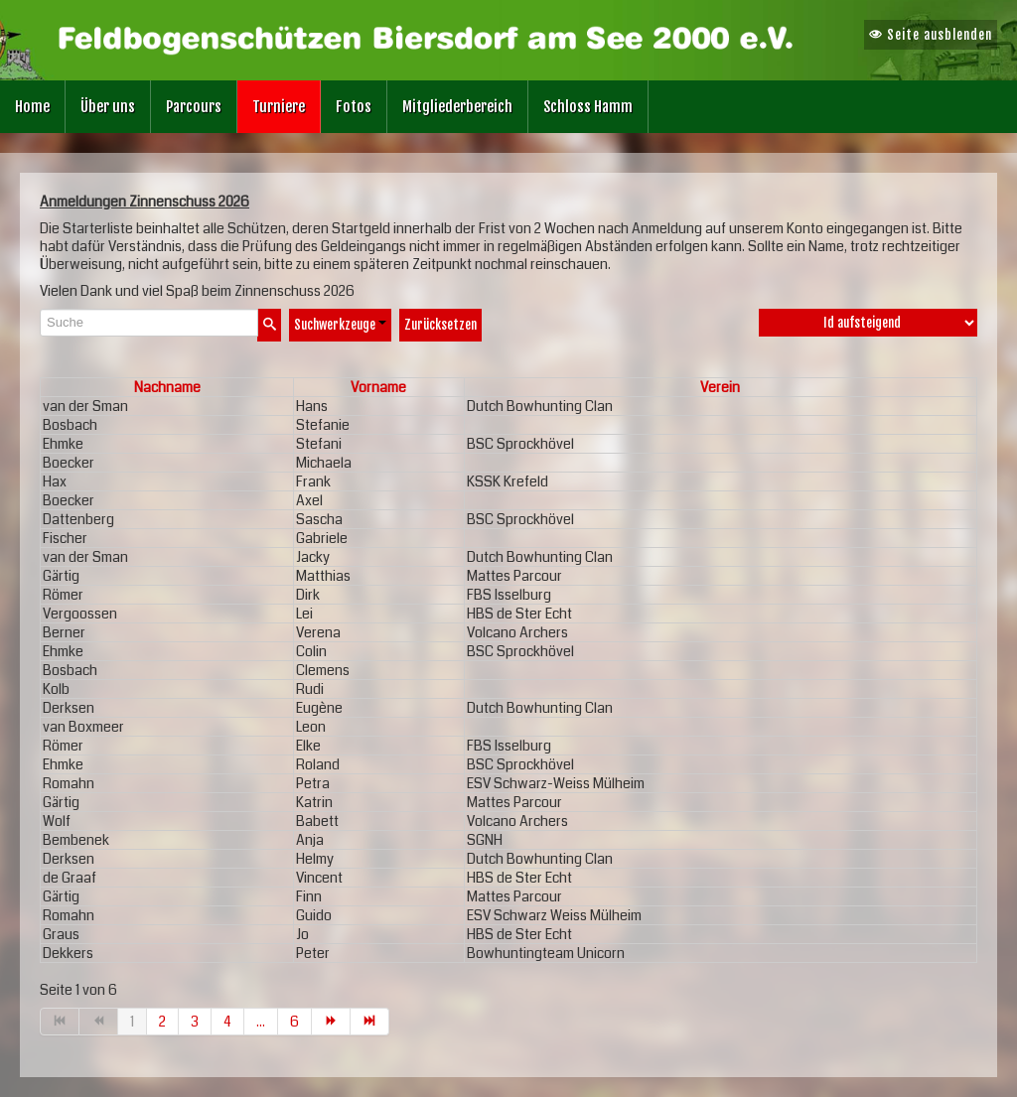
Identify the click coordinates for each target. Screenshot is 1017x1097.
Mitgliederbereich (457, 106)
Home (32, 106)
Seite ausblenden (930, 35)
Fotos (353, 106)
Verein (720, 387)
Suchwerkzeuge (340, 325)
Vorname (378, 387)
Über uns (107, 106)
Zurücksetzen (440, 325)
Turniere (278, 106)
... (260, 1021)
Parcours (193, 106)
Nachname (167, 387)
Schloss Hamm (588, 106)
